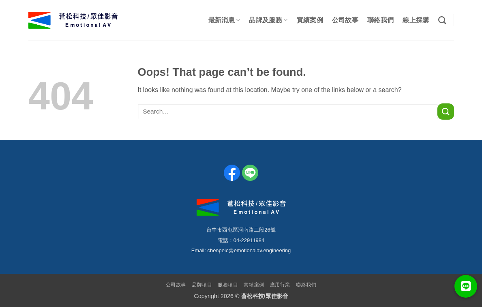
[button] (465, 286)
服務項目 (228, 285)
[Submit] (445, 111)
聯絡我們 (380, 20)
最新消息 (224, 20)
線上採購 (416, 20)
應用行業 (280, 285)
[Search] (442, 20)
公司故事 (345, 20)
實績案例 (310, 20)
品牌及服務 (268, 20)
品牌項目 (202, 285)
